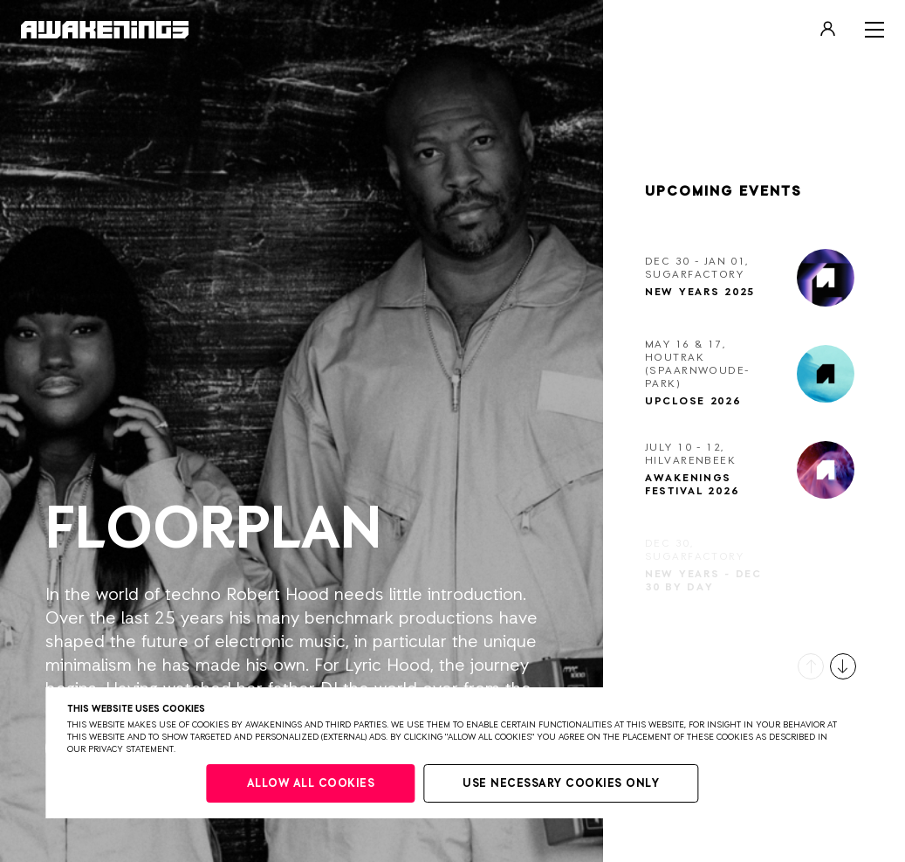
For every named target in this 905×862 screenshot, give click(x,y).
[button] (811, 666)
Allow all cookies (311, 784)
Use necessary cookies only (561, 784)
